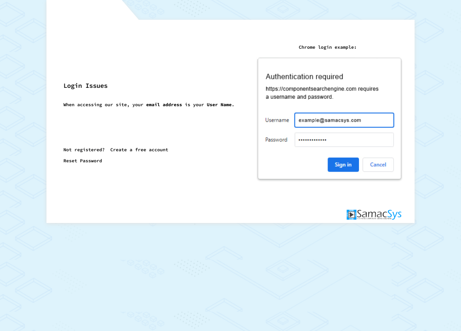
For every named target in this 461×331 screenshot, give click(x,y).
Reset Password (82, 161)
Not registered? (115, 150)
